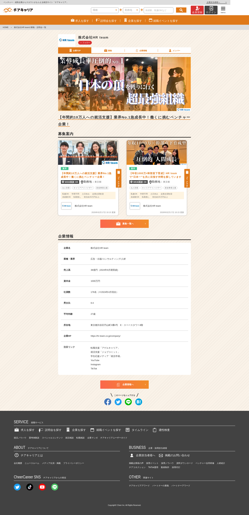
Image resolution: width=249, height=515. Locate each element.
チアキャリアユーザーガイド (113, 438)
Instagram (95, 364)
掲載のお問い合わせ (174, 455)
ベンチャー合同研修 (205, 463)
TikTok (94, 368)
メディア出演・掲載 (51, 463)
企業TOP (74, 50)
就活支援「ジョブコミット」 (105, 352)
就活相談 (69, 438)
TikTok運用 (153, 467)
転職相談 (80, 438)
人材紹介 (221, 463)
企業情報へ (125, 384)
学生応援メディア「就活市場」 (106, 356)
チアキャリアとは (28, 455)
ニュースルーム (32, 463)
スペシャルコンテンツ (52, 438)
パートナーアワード (181, 485)
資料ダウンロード (184, 463)
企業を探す (75, 430)
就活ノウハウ (20, 438)
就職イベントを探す (105, 430)
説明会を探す (50, 430)
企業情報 (141, 50)
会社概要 (18, 463)
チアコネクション (137, 467)
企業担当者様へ (235, 2)
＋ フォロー (85, 42)
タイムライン (136, 430)
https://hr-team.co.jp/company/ (105, 336)
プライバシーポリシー (73, 463)
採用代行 (176, 467)
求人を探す (24, 430)
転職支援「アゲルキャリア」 (105, 348)
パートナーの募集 (160, 485)
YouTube (95, 360)
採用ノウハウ (167, 463)
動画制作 (165, 467)
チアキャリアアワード (139, 485)
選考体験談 (34, 438)
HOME (5, 27)
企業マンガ (92, 438)
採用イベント (152, 463)
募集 (108, 50)
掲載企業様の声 (136, 463)
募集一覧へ (125, 223)
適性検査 (161, 430)
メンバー (174, 50)
